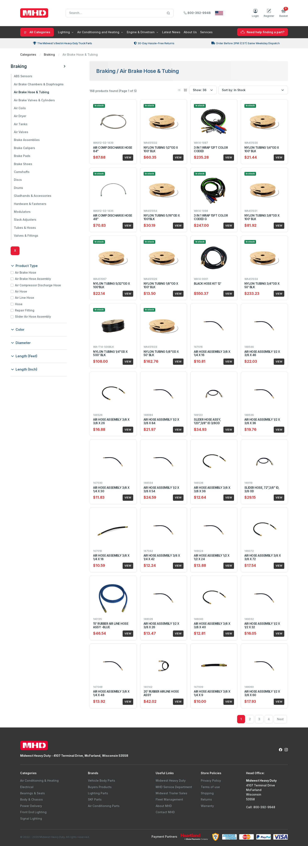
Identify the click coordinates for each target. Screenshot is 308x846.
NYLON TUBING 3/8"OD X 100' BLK (262, 217)
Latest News (171, 32)
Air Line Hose (34, 297)
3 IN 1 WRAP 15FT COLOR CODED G (211, 217)
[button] (283, 13)
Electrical (26, 787)
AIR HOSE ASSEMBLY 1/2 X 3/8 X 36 (262, 421)
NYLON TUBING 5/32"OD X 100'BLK (111, 285)
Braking (49, 54)
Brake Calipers (34, 148)
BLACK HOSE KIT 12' (207, 283)
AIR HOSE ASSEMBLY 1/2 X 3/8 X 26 (161, 625)
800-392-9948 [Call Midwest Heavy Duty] (197, 13)
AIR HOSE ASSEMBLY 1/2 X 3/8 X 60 (262, 693)
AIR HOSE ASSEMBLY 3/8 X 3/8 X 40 (212, 625)
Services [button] (206, 32)
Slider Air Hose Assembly (42, 316)
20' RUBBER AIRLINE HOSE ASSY (161, 693)
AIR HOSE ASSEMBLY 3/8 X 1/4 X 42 (162, 557)
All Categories (37, 32)
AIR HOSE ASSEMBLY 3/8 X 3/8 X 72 (262, 557)
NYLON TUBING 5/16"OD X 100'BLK (162, 217)
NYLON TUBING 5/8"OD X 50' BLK (161, 353)
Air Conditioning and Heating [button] (98, 32)
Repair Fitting (34, 310)
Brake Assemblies (36, 140)
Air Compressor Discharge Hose (47, 285)
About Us (190, 32)
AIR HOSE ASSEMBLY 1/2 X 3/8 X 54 (161, 489)
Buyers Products (100, 787)
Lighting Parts (98, 793)
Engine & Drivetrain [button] (141, 32)
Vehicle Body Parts (101, 780)
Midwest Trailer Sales (171, 793)
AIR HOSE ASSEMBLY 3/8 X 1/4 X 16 (212, 353)
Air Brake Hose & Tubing (41, 92)
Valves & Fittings (35, 235)
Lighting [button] (64, 32)
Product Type (34, 266)
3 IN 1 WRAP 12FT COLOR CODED (211, 149)
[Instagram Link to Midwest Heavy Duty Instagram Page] (286, 749)
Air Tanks (30, 124)
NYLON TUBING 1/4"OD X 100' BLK (261, 149)
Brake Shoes (32, 164)
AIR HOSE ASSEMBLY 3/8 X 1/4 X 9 (212, 693)
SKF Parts (95, 799)
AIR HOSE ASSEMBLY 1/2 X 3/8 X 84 (161, 421)
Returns (206, 799)
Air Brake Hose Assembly (42, 278)
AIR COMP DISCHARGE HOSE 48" (112, 217)
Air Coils (29, 108)
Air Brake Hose (35, 272)
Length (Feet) (34, 356)
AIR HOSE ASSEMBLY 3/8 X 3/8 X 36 (212, 489)
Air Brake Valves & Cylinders (43, 100)
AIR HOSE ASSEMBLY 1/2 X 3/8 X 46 (262, 353)
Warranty (207, 806)
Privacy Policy (211, 780)
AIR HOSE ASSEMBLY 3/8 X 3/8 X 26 (111, 421)
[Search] (120, 13)
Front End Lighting (33, 812)
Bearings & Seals (32, 793)
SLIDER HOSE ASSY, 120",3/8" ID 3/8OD (207, 421)
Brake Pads (31, 156)
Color (27, 329)
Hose (28, 304)
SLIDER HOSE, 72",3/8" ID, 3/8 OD (261, 489)
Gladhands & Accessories (42, 195)
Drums (28, 188)
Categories (28, 54)
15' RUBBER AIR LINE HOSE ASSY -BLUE (110, 625)
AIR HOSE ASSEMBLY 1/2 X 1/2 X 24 (211, 557)
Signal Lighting (31, 818)
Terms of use (210, 787)
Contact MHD (165, 812)
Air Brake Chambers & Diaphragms (48, 84)
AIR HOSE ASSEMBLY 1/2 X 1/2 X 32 (262, 625)
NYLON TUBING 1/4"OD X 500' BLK (110, 353)
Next (280, 719)
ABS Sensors (32, 76)
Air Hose (31, 291)
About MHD (164, 806)
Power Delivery (31, 806)
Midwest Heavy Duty (171, 780)
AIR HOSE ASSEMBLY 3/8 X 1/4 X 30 (111, 489)
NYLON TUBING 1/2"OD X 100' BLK (161, 149)
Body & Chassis (31, 799)
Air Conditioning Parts (104, 806)
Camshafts (31, 172)
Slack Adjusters (34, 219)
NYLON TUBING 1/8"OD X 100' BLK (161, 285)
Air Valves (30, 132)
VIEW (127, 157)
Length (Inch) (34, 369)
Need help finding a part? (262, 32)
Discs (27, 179)
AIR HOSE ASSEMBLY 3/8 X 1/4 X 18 (111, 557)
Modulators (31, 211)
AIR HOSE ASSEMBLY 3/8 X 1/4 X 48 (111, 693)
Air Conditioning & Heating (39, 780)
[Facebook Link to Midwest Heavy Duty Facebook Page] (280, 749)
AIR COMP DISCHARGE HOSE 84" (112, 149)
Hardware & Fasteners (39, 204)
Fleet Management (169, 799)
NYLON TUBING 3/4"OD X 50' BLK (262, 285)
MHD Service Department (174, 787)
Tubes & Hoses (34, 227)
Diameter (30, 343)
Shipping (207, 793)
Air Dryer (29, 116)
